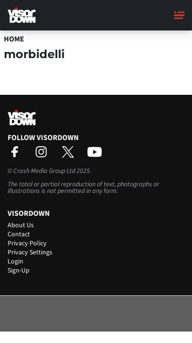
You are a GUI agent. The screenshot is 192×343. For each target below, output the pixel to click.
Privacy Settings (30, 252)
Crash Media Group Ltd (44, 171)
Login (15, 261)
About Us (21, 225)
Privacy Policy (27, 243)
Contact (19, 234)
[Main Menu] (179, 15)
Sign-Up (18, 270)
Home (14, 39)
